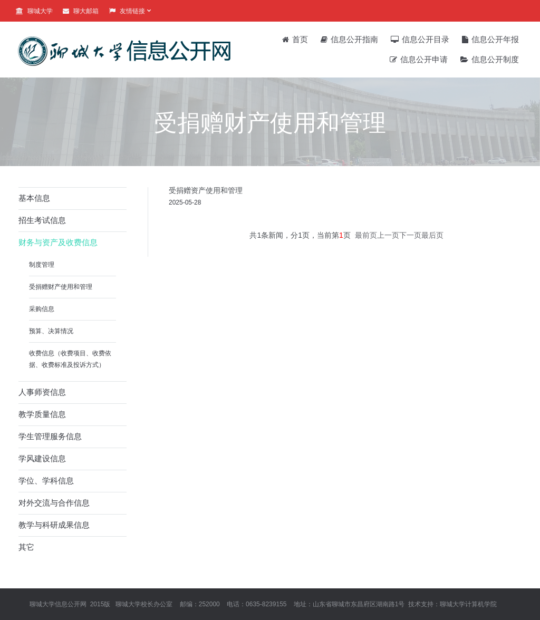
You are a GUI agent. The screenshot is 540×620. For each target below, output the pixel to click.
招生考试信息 (42, 220)
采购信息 (41, 309)
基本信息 (34, 197)
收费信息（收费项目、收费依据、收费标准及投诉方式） (70, 359)
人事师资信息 (42, 392)
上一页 (388, 235)
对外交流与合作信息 (54, 502)
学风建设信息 (42, 458)
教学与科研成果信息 (54, 524)
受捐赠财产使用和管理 (60, 286)
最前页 (366, 235)
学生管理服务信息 (50, 436)
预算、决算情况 (51, 331)
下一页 (410, 235)
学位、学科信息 (46, 480)
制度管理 (41, 264)
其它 (26, 546)
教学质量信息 (42, 414)
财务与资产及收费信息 (58, 242)
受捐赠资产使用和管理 (206, 190)
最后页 (432, 235)
